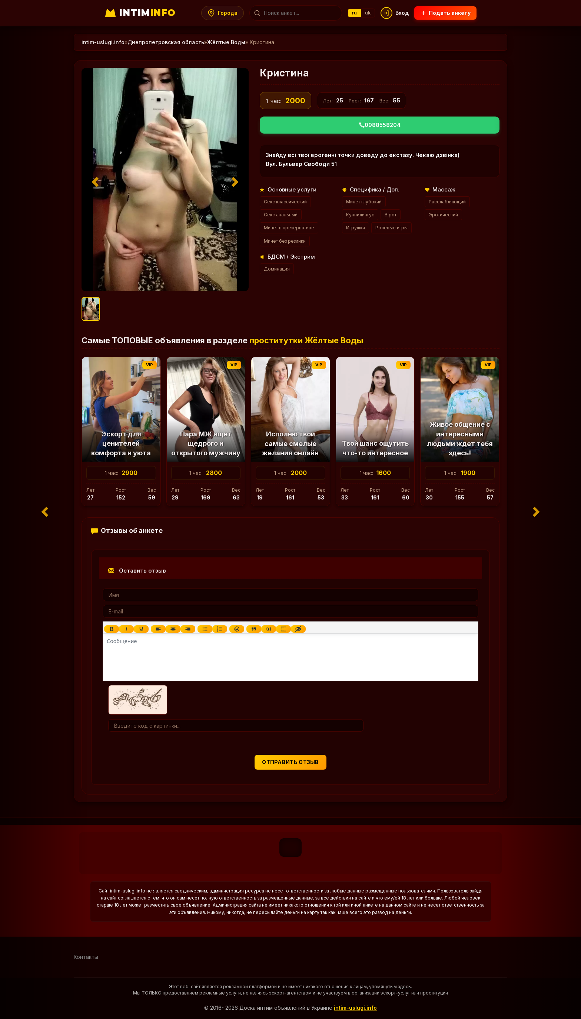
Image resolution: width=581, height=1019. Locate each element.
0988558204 (380, 124)
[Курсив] (126, 629)
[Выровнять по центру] (173, 629)
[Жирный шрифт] (111, 629)
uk (368, 13)
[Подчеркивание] (141, 629)
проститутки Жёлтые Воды (306, 340)
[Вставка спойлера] (283, 629)
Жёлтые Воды (226, 42)
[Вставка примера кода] (268, 629)
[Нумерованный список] (219, 629)
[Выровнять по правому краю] (187, 629)
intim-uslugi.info (103, 42)
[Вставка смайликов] (236, 629)
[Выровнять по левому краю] (158, 629)
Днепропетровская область (165, 42)
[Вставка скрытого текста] (298, 629)
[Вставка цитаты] (253, 629)
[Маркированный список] (204, 629)
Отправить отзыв (290, 762)
